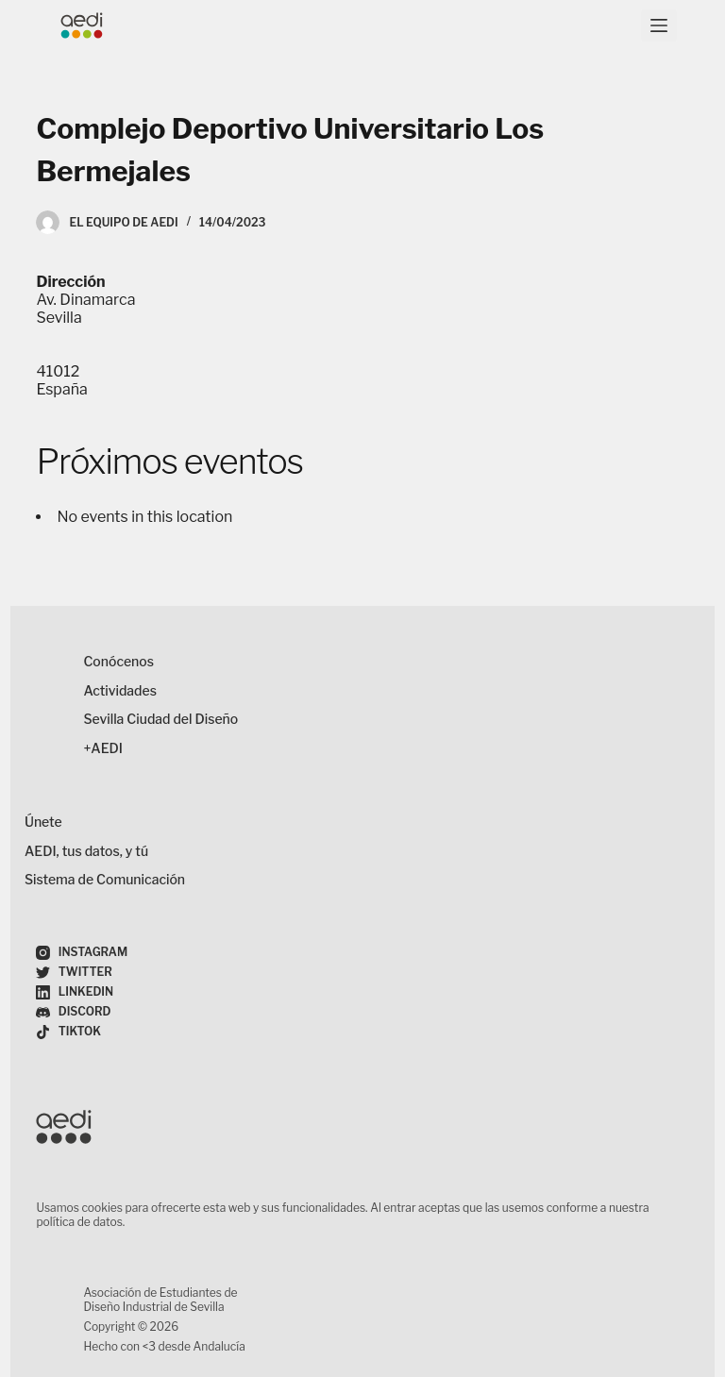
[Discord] (73, 1012)
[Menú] (659, 25)
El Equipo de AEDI (123, 222)
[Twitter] (73, 973)
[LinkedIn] (74, 992)
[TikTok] (68, 1032)
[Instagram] (81, 953)
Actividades (120, 690)
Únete (43, 822)
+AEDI (103, 748)
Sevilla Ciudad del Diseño (160, 719)
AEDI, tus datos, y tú (86, 851)
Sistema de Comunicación (105, 879)
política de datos (79, 1222)
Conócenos (118, 661)
